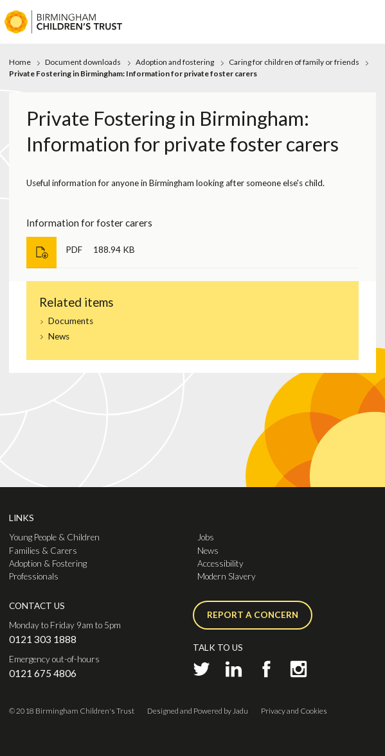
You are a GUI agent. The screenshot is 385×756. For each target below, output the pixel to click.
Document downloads (83, 62)
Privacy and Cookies (294, 711)
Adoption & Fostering (48, 563)
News (58, 336)
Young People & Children (54, 537)
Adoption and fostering (175, 62)
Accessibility (220, 563)
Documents (70, 321)
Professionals (33, 576)
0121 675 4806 (42, 673)
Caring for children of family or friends (294, 62)
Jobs (205, 537)
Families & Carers (43, 551)
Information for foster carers (89, 222)
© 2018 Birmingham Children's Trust (71, 711)
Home (20, 62)
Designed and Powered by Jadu (197, 711)
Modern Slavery (226, 576)
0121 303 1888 (42, 639)
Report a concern (252, 615)
